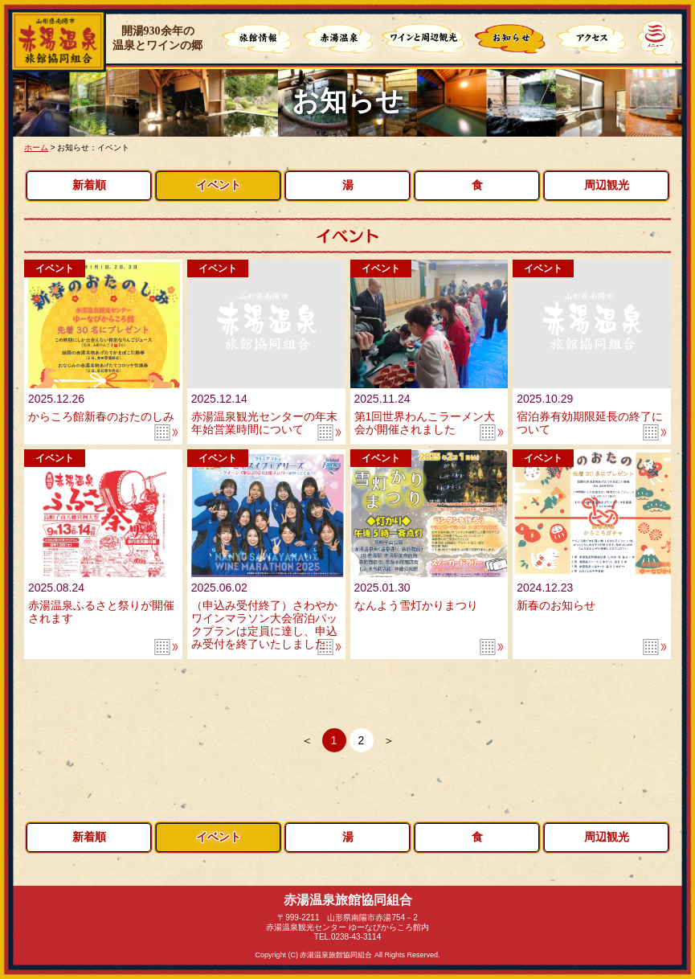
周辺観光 (606, 185)
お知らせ (512, 40)
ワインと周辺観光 (423, 40)
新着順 (89, 185)
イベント (218, 185)
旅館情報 (259, 40)
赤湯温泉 (340, 40)
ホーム (36, 147)
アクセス (593, 40)
